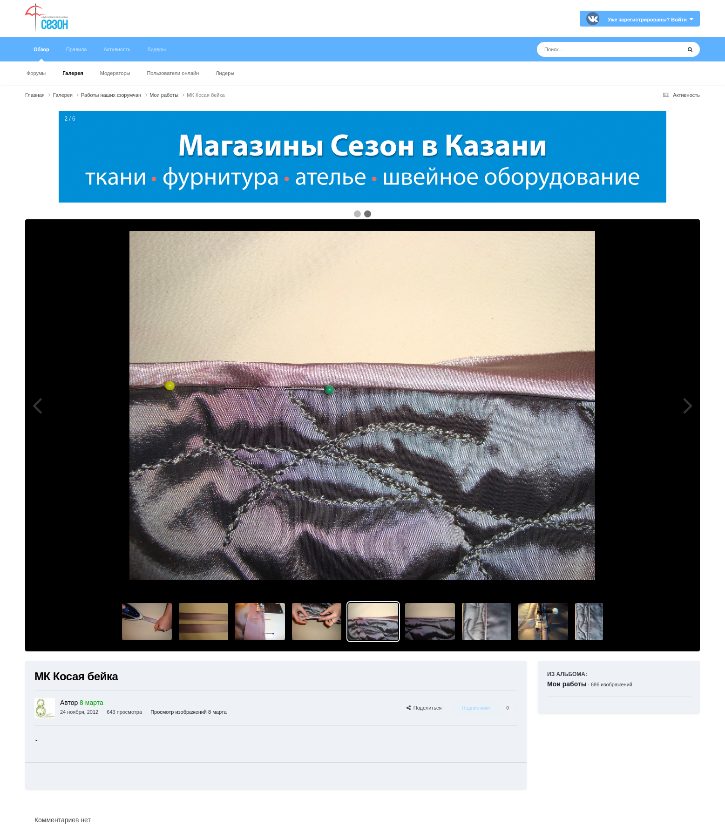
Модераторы (115, 73)
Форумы (36, 73)
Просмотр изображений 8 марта (188, 712)
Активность (116, 49)
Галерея (72, 73)
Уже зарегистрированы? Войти (650, 19)
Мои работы (567, 684)
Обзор (41, 54)
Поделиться (424, 708)
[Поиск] (591, 49)
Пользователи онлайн (173, 73)
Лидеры (225, 73)
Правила (76, 49)
